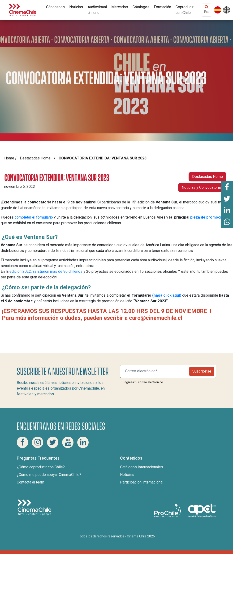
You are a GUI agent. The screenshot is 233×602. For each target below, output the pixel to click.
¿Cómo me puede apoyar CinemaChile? (49, 474)
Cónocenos (55, 7)
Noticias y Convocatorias (202, 187)
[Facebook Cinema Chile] (22, 442)
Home (9, 158)
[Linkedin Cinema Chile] (83, 442)
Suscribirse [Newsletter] (201, 371)
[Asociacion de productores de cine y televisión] (202, 510)
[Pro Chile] (168, 510)
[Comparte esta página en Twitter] (227, 198)
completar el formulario (34, 217)
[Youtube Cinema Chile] (67, 442)
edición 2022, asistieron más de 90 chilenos (45, 271)
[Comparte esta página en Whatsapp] (227, 222)
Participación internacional (141, 482)
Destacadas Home (35, 158)
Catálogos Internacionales (141, 467)
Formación (162, 7)
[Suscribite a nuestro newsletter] (155, 371)
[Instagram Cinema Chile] (37, 442)
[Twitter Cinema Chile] (52, 442)
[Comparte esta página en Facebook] (227, 187)
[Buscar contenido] (206, 12)
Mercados (119, 7)
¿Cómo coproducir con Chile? (41, 467)
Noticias (76, 7)
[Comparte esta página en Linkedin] (227, 210)
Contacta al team (30, 482)
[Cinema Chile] (22, 9)
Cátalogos (141, 7)
